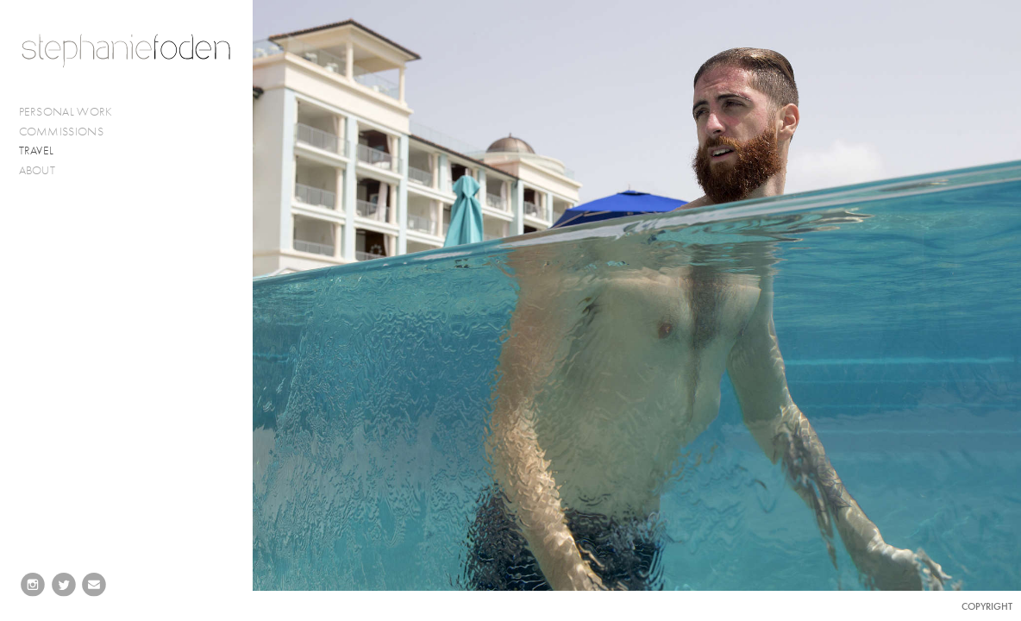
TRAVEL (36, 150)
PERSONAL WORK (73, 112)
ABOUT (37, 170)
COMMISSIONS (68, 132)
